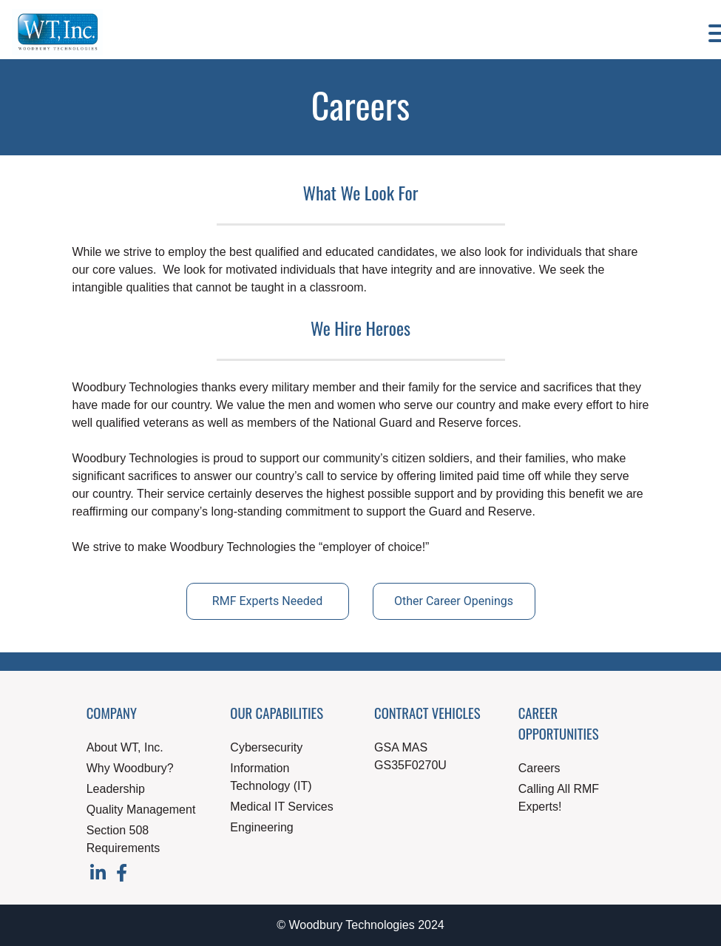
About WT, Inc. (125, 747)
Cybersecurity (266, 747)
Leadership (116, 789)
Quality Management (141, 809)
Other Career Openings (453, 601)
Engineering (261, 827)
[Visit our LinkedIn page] (99, 875)
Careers (539, 768)
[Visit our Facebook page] (121, 875)
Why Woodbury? (130, 768)
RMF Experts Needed (267, 601)
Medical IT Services (281, 806)
